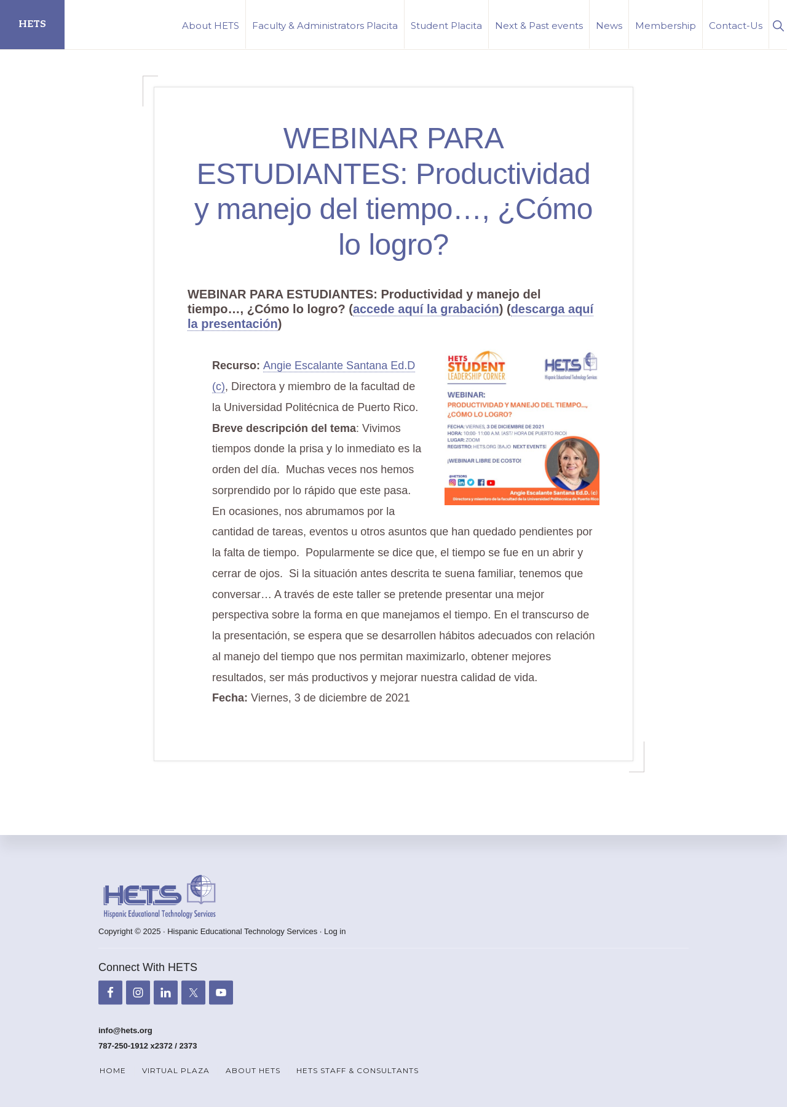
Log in (335, 931)
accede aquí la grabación (426, 309)
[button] (778, 24)
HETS (32, 24)
